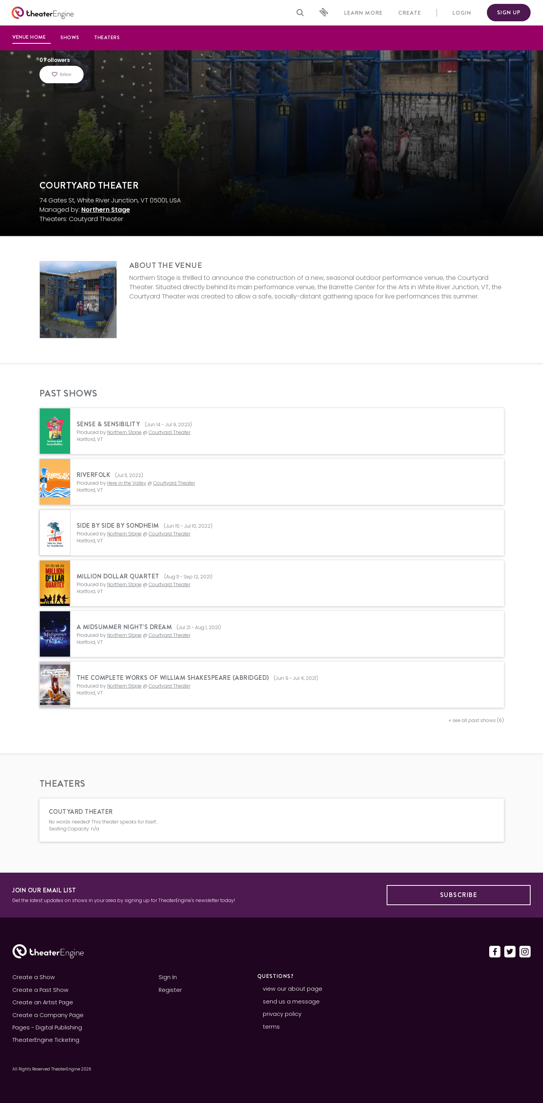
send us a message (291, 1001)
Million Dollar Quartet (118, 576)
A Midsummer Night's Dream (124, 627)
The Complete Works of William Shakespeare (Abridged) (173, 677)
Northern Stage (105, 209)
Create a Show (33, 977)
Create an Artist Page (42, 1002)
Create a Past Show (40, 990)
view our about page (292, 989)
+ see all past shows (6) (476, 720)
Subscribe (459, 894)
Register (170, 990)
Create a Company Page (48, 1015)
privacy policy (282, 1014)
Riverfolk (94, 474)
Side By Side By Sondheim (118, 525)
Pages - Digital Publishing (47, 1027)
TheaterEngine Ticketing (45, 1040)
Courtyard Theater (169, 432)
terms (271, 1027)
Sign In (168, 977)
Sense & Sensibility (109, 424)
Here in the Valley (126, 483)
